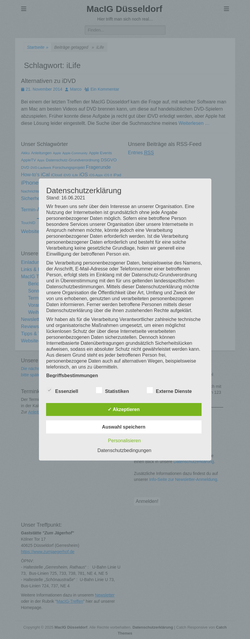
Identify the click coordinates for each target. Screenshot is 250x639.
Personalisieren (124, 440)
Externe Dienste (169, 390)
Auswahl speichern (123, 426)
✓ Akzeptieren (124, 409)
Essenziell (62, 390)
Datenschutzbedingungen (124, 450)
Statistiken (112, 390)
